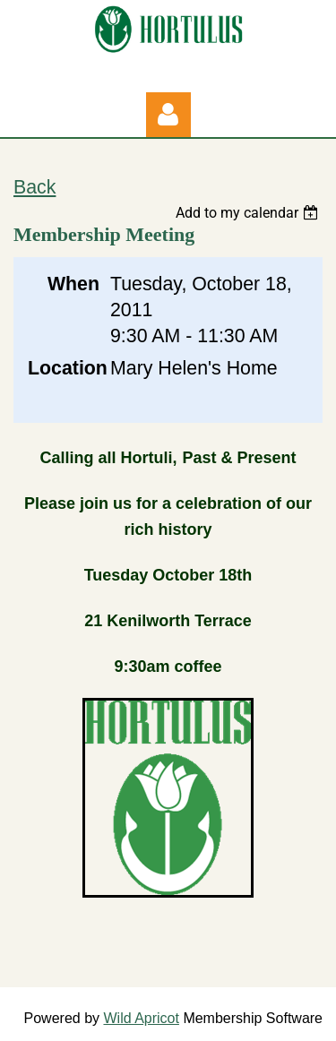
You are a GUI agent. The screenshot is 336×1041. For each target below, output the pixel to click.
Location (63, 368)
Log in (168, 114)
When (73, 284)
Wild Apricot (140, 1018)
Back (34, 187)
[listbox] (249, 213)
